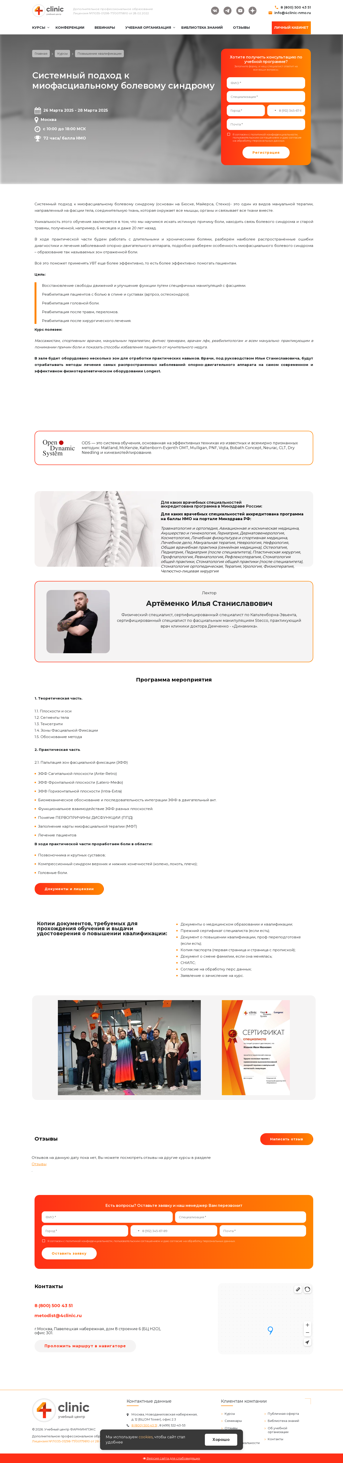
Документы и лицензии (69, 889)
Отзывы (39, 1164)
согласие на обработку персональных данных (267, 139)
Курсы (230, 1413)
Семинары (233, 1421)
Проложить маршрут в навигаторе (85, 1346)
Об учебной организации (278, 1430)
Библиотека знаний (283, 1421)
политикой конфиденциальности (274, 134)
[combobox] (272, 110)
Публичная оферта (283, 1413)
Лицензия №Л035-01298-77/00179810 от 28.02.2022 (111, 13)
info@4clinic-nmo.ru (292, 13)
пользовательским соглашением (256, 137)
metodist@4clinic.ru (58, 1315)
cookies (146, 1437)
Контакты (275, 1439)
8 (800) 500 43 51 (296, 7)
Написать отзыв (286, 1139)
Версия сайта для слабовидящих (171, 1458)
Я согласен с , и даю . (267, 137)
